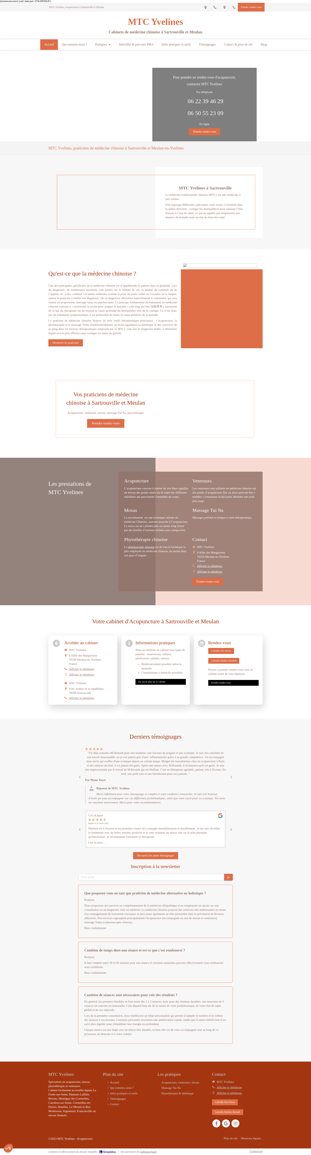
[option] (155, 776)
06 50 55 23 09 (205, 113)
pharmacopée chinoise (141, 547)
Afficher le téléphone (209, 566)
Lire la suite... (96, 842)
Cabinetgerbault (148, 1151)
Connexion (256, 1151)
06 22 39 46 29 (205, 101)
